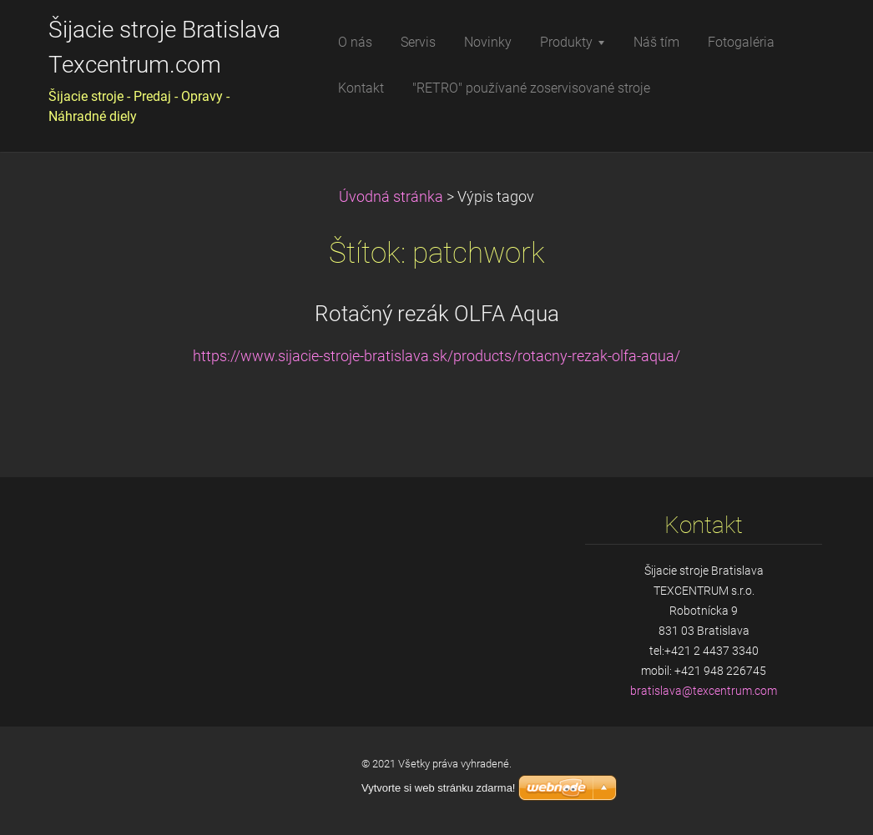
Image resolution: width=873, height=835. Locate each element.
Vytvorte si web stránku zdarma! (438, 788)
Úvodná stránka (391, 197)
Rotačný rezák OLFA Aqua (437, 313)
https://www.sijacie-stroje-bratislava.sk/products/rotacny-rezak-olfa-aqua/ (436, 356)
